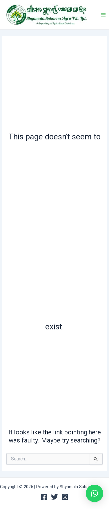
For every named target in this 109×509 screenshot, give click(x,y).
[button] (94, 493)
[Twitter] (54, 496)
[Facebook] (44, 496)
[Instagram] (64, 496)
